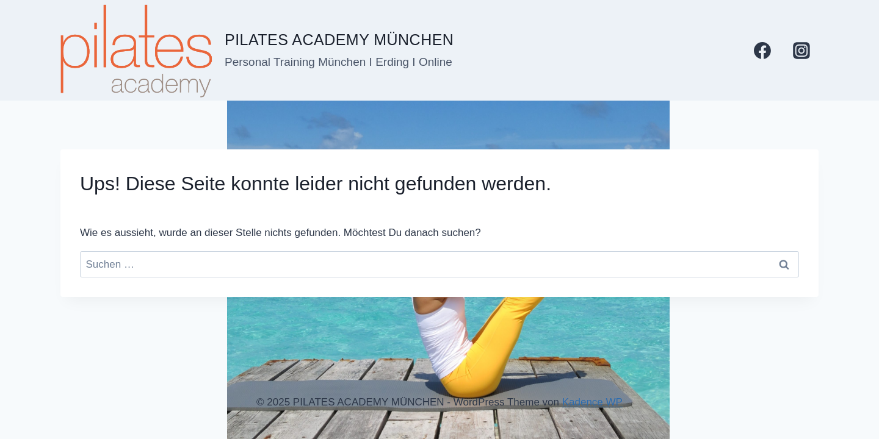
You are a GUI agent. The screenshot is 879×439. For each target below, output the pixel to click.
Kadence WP (592, 402)
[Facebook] (762, 51)
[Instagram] (801, 51)
